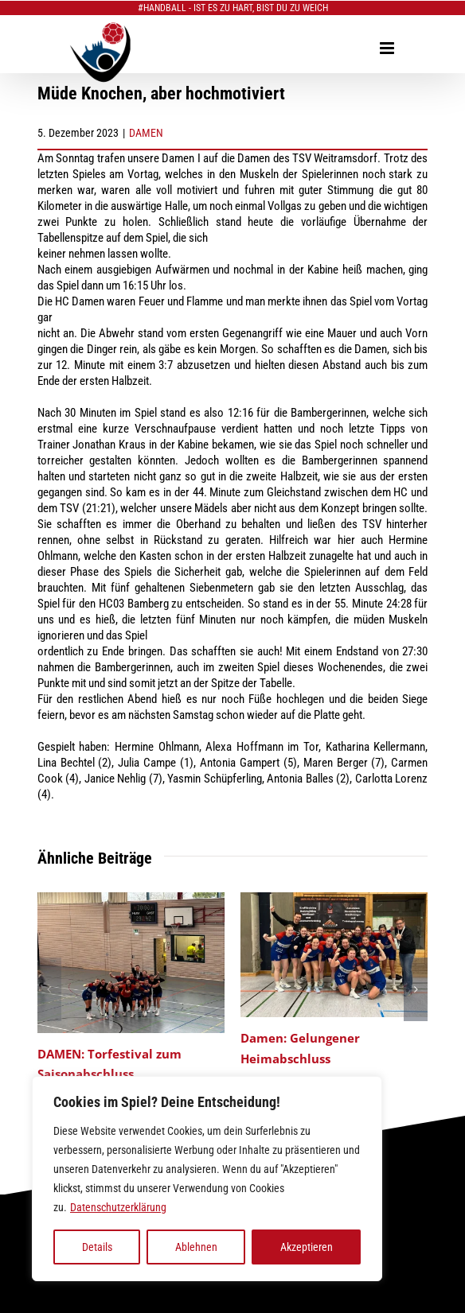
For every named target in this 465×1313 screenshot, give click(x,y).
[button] (49, 989)
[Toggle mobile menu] (388, 48)
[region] (207, 1178)
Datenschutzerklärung (118, 1207)
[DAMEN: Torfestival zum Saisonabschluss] (131, 899)
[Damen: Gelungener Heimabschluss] (334, 899)
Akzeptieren (306, 1247)
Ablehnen (196, 1247)
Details (97, 1247)
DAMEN (146, 132)
